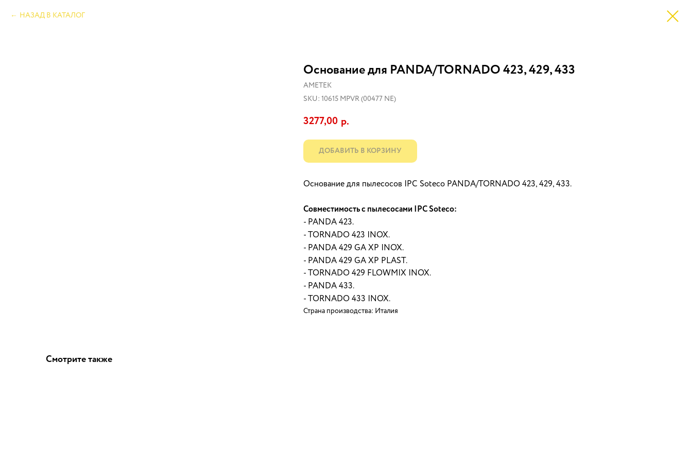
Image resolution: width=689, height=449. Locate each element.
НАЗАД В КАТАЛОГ (52, 15)
